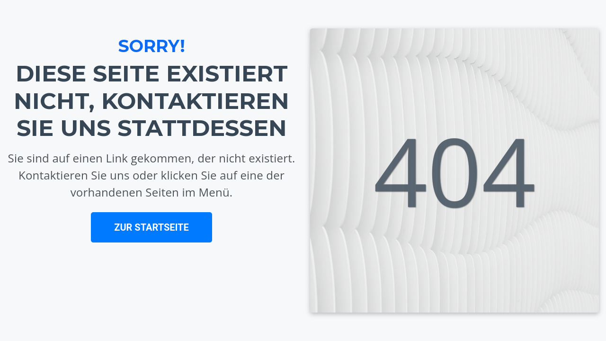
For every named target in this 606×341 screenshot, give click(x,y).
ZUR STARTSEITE (151, 227)
